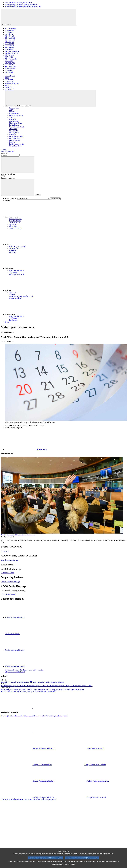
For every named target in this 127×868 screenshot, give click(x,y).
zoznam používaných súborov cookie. (63, 866)
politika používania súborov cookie (107, 864)
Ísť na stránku (55, 198)
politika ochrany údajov (89, 864)
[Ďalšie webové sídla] (50, 98)
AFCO (3, 176)
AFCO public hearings (8, 594)
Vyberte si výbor (10, 198)
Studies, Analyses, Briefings (10, 582)
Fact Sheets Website (7, 573)
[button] (65, 210)
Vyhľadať (4, 153)
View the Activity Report (9, 560)
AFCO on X (5, 551)
